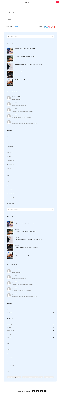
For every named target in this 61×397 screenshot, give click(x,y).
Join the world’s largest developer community (26, 72)
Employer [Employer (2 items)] (25, 377)
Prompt (16, 26)
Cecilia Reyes (10, 152)
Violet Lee (9, 168)
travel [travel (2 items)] (51, 377)
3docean (14, 102)
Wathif (19, 391)
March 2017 (9, 140)
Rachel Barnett (10, 160)
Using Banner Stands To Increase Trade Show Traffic (28, 64)
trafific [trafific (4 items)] (46, 377)
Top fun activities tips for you (22, 79)
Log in (8, 185)
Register (9, 181)
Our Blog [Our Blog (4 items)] (31, 377)
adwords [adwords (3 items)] (10, 377)
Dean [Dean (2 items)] (19, 377)
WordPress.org (10, 197)
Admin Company (16, 96)
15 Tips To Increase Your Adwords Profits (25, 56)
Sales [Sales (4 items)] (36, 377)
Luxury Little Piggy (16, 99)
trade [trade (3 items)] (41, 377)
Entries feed (10, 189)
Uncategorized (10, 164)
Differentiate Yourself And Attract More (25, 48)
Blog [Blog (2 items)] (15, 377)
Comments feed (10, 193)
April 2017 (9, 136)
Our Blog (9, 156)
